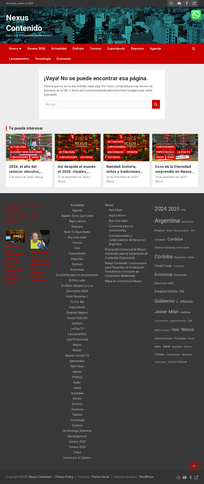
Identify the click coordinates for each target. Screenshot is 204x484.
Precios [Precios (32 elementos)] (191, 338)
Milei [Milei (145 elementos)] (175, 330)
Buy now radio (77, 237)
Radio (160, 157)
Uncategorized (77, 436)
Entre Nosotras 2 (77, 296)
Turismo (95, 48)
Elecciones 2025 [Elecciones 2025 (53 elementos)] (164, 283)
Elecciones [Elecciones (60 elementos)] (180, 275)
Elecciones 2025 (77, 291)
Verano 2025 (77, 441)
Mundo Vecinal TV (77, 355)
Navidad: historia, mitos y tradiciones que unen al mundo (123, 171)
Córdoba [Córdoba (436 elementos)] (164, 256)
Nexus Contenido (40, 477)
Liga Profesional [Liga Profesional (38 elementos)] (178, 320)
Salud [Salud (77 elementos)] (166, 346)
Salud (77, 388)
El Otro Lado (77, 280)
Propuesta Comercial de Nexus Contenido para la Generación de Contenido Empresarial (126, 254)
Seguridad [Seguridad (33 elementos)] (177, 346)
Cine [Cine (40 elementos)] (192, 230)
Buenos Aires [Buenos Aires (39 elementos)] (181, 230)
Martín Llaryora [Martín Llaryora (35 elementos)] (162, 330)
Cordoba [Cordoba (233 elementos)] (175, 239)
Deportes (137, 48)
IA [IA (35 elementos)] (177, 302)
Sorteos (77, 404)
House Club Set (77, 318)
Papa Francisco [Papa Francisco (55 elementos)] (164, 338)
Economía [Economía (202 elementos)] (163, 274)
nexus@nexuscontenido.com (25, 205)
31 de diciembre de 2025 (73, 177)
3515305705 (14, 209)
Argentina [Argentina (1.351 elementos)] (167, 220)
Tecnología (43, 59)
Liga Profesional (77, 339)
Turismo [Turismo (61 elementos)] (160, 354)
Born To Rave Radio (77, 232)
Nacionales (116, 152)
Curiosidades (19, 157)
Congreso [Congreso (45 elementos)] (160, 239)
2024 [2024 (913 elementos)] (161, 209)
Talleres (77, 415)
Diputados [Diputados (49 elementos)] (180, 257)
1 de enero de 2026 (21, 177)
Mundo (77, 350)
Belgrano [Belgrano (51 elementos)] (160, 230)
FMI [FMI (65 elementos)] (181, 291)
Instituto (77, 323)
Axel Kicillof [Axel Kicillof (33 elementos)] (187, 222)
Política (77, 377)
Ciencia (77, 242)
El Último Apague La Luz (77, 285)
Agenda (155, 48)
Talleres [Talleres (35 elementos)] (187, 346)
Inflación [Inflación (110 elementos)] (186, 301)
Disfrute (78, 48)
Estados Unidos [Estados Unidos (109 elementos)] (166, 291)
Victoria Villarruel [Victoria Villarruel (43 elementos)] (177, 362)
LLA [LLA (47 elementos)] (190, 320)
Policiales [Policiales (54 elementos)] (180, 338)
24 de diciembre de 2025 (121, 177)
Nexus (13, 48)
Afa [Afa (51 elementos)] (183, 209)
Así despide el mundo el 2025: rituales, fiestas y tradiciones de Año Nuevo (76, 174)
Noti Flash (77, 366)
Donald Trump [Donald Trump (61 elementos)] (163, 265)
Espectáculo (116, 48)
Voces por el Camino (77, 458)
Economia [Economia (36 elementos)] (179, 266)
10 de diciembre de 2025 (170, 177)
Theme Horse (100, 477)
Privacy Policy (64, 477)
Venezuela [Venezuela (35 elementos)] (160, 362)
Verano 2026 (36, 48)
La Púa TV (183, 152)
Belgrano (77, 226)
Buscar (156, 104)
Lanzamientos (19, 59)
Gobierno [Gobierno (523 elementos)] (165, 301)
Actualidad (59, 48)
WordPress (146, 477)
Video (35, 157)
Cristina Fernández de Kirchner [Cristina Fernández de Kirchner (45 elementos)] (172, 247)
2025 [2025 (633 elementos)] (173, 209)
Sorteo (77, 398)
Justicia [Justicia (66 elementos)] (185, 312)
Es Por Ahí (77, 302)
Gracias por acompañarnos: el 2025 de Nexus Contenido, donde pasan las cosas (15, 264)
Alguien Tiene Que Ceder (26, 152)
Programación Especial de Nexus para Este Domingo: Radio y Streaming (40, 266)
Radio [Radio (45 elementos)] (158, 346)
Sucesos (77, 409)
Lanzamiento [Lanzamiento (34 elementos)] (161, 321)
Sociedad (86, 157)
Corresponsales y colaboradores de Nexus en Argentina (127, 240)
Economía (64, 59)
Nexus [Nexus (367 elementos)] (187, 329)
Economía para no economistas (77, 275)
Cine (77, 248)
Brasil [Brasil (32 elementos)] (170, 230)
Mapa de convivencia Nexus (123, 281)
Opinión (132, 152)
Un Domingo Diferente (77, 431)
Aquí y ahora (77, 221)
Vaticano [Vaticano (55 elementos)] (187, 354)
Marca (77, 345)
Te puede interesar (26, 128)
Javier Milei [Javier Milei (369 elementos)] (166, 311)
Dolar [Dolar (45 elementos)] (191, 257)
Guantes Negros (77, 312)
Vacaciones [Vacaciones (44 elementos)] (173, 354)
